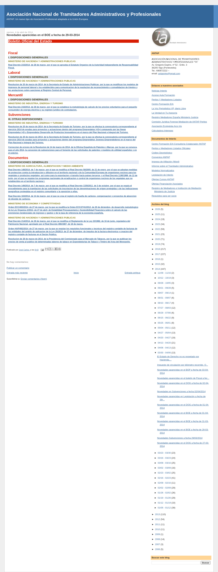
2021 (158, 234)
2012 (158, 519)
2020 (158, 239)
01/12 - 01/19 (164, 502)
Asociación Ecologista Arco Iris (167, 126)
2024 (158, 219)
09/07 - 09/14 (164, 293)
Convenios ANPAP (161, 157)
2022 (158, 229)
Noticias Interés (159, 90)
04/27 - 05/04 (164, 332)
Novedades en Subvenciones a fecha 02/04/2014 (181, 391)
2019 (158, 244)
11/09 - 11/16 (164, 273)
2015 (158, 264)
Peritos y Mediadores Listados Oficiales (171, 148)
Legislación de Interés (162, 175)
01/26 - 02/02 (164, 492)
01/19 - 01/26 (164, 498)
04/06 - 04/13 (164, 347)
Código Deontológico (162, 152)
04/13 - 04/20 (164, 342)
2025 (158, 214)
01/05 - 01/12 (164, 507)
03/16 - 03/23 (164, 458)
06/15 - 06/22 (164, 317)
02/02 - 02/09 (164, 487)
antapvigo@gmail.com (169, 73)
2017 (158, 254)
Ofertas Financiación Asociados (167, 183)
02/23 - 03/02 (164, 472)
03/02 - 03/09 (164, 468)
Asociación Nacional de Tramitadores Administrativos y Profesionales (83, 14)
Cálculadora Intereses (162, 130)
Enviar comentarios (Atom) (34, 279)
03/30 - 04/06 (164, 352)
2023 (158, 224)
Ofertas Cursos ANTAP (163, 179)
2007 (158, 544)
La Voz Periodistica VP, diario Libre (169, 108)
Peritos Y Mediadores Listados (167, 99)
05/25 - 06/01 (164, 323)
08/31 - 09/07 (164, 297)
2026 (158, 209)
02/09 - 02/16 (164, 483)
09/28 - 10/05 (164, 283)
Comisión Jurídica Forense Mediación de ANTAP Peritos (179, 121)
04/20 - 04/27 (164, 337)
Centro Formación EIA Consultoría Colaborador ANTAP (179, 144)
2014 (158, 269)
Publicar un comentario (18, 268)
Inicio (76, 272)
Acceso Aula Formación (163, 95)
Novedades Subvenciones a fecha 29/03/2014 (180, 438)
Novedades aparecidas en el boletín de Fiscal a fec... (183, 378)
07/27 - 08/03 (164, 308)
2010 (158, 529)
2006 (158, 549)
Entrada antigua (132, 272)
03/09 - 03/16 (164, 463)
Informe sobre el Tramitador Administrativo (172, 166)
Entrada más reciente (17, 272)
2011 (158, 524)
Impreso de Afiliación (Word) (165, 161)
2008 (158, 539)
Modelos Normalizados (163, 170)
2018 (158, 249)
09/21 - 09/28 (164, 288)
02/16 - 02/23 (164, 478)
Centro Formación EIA (163, 104)
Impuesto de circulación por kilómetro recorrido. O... (182, 365)
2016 (158, 259)
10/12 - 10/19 (164, 278)
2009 (158, 534)
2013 (158, 514)
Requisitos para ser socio (164, 196)
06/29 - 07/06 (164, 312)
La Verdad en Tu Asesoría (164, 113)
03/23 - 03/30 (164, 453)
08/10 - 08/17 (164, 303)
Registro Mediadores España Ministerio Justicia (175, 117)
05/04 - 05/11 (164, 327)
